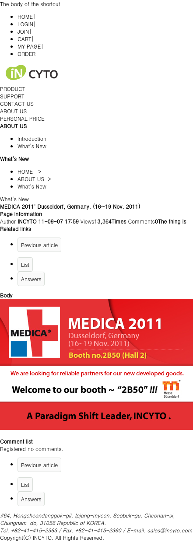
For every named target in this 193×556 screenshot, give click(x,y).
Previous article (39, 244)
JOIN (23, 31)
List (25, 264)
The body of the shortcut (30, 3)
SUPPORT (12, 96)
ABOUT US (13, 111)
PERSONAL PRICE (22, 118)
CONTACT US (17, 103)
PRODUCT (12, 88)
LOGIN (25, 24)
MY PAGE (29, 46)
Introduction (32, 138)
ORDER (26, 53)
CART (25, 38)
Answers (31, 279)
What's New (32, 146)
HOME (25, 16)
